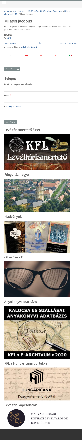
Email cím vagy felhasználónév (18, 84)
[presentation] (20, 113)
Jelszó (7, 95)
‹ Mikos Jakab (11, 43)
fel (40, 43)
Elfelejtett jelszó (13, 106)
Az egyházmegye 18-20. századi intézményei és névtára (37, 11)
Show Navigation (3, 3)
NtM (9, 38)
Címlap (7, 11)
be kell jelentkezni (28, 47)
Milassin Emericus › (68, 43)
